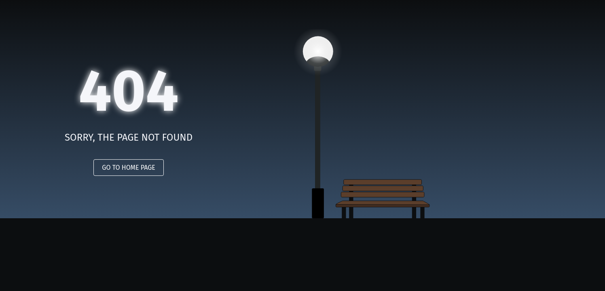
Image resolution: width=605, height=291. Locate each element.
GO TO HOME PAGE (128, 167)
